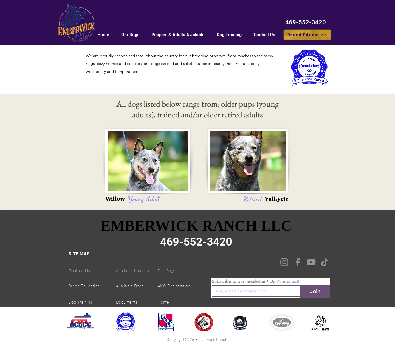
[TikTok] (324, 262)
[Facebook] (297, 262)
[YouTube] (311, 262)
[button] (178, 35)
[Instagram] (284, 262)
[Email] (254, 291)
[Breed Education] (307, 34)
